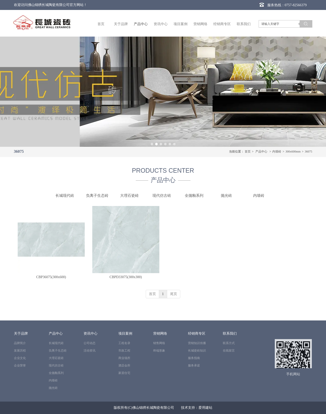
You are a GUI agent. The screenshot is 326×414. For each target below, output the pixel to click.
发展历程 (20, 350)
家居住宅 (124, 373)
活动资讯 (89, 350)
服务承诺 (194, 365)
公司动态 (89, 343)
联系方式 (229, 343)
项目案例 (125, 333)
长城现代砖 (56, 343)
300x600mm (293, 151)
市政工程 (124, 350)
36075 (308, 151)
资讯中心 (90, 333)
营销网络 (160, 333)
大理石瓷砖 (56, 358)
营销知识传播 (197, 343)
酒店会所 (124, 365)
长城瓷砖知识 (197, 350)
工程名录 (124, 343)
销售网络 (159, 343)
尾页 (173, 294)
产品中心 (261, 151)
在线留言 (229, 350)
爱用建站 (205, 408)
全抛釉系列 (56, 373)
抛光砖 (53, 388)
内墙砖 (276, 151)
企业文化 (20, 358)
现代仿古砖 (56, 365)
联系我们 (230, 333)
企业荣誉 (20, 365)
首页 (248, 151)
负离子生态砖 (58, 350)
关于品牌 (21, 333)
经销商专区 (196, 333)
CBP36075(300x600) (51, 277)
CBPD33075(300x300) (126, 277)
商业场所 (124, 358)
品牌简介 (20, 343)
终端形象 (159, 350)
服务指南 (194, 358)
